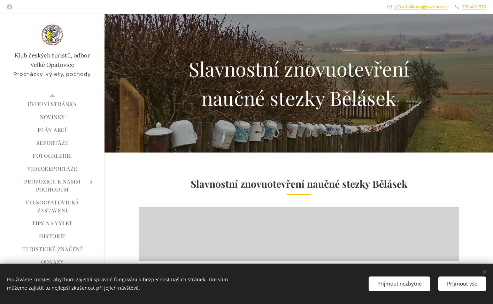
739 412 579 (474, 6)
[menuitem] (52, 104)
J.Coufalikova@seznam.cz (421, 6)
